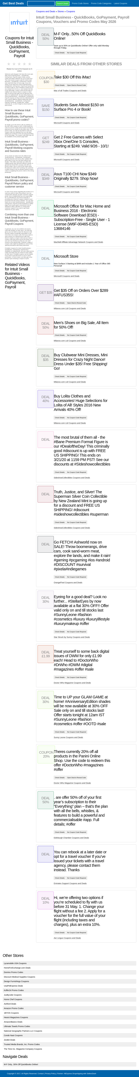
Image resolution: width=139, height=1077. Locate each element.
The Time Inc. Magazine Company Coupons (23, 1049)
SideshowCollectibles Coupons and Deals (72, 478)
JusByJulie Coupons (13, 995)
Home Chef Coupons (13, 999)
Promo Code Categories (101, 3)
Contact (41, 1074)
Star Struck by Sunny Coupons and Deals (72, 637)
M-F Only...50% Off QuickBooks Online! (21, 1064)
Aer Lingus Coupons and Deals (67, 938)
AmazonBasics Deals (13, 1022)
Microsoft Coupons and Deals (66, 123)
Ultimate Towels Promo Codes (17, 1026)
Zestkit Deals (9, 1040)
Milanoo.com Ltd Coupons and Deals (70, 308)
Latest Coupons (120, 3)
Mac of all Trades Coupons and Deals (70, 91)
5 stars (29, 64)
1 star (9, 64)
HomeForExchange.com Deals (17, 968)
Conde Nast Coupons (13, 1035)
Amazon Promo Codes (14, 1008)
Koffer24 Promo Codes (14, 990)
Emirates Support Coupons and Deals (70, 883)
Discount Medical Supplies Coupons (19, 977)
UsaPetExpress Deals (13, 986)
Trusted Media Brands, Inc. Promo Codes (22, 1044)
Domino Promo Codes (13, 972)
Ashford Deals (10, 1004)
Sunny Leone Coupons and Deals (68, 737)
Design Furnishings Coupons (16, 981)
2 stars (14, 64)
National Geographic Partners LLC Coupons (23, 1031)
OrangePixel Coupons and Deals (68, 582)
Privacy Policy (50, 1074)
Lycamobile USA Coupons (15, 963)
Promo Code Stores (80, 3)
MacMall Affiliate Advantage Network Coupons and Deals (78, 242)
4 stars (24, 64)
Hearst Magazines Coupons (16, 1017)
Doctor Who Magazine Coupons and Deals (72, 683)
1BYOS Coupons (11, 1013)
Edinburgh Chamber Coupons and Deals (71, 838)
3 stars (19, 64)
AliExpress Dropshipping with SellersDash (80, 1074)
